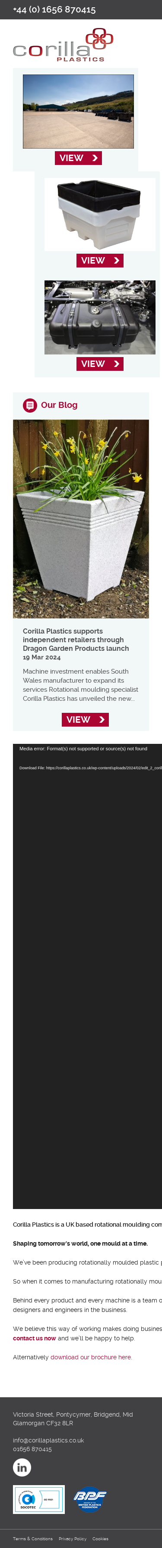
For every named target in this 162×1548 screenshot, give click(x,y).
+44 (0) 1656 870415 (54, 9)
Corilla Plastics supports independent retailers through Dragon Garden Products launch (76, 640)
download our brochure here (91, 1357)
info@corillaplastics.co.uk (48, 1440)
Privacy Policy (72, 1538)
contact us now (34, 1338)
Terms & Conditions (33, 1538)
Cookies (100, 1538)
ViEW (71, 158)
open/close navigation (142, 38)
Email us (140, 9)
